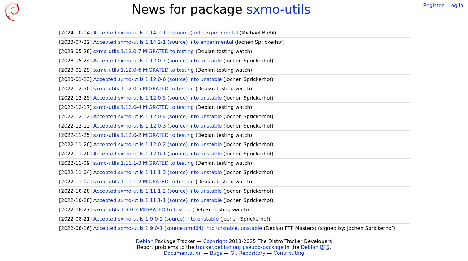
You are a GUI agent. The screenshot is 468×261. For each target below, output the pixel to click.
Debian (145, 241)
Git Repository (247, 253)
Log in (455, 5)
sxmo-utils (278, 9)
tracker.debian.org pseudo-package (240, 247)
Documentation (183, 253)
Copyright (215, 241)
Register (433, 5)
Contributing (289, 253)
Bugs (216, 253)
